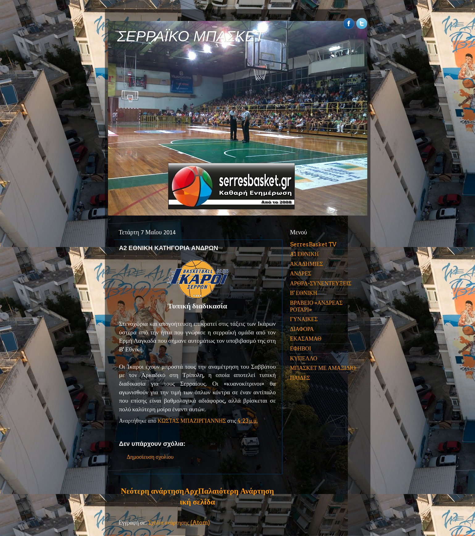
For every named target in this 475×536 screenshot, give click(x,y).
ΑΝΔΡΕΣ (300, 273)
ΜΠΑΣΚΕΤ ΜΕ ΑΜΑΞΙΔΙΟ (323, 368)
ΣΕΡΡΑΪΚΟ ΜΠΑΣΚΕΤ (190, 36)
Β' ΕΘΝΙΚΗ (303, 293)
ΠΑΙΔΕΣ (300, 378)
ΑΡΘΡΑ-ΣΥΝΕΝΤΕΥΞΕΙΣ (321, 283)
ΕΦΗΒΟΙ (300, 348)
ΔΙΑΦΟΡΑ (302, 329)
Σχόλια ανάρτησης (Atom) (179, 522)
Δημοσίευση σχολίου (150, 457)
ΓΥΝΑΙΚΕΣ (304, 319)
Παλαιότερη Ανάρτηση (236, 491)
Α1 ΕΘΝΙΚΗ (304, 254)
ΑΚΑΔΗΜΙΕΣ (306, 264)
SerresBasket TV (313, 244)
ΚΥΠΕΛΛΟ (303, 358)
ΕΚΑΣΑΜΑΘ (306, 338)
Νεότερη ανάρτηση (152, 491)
